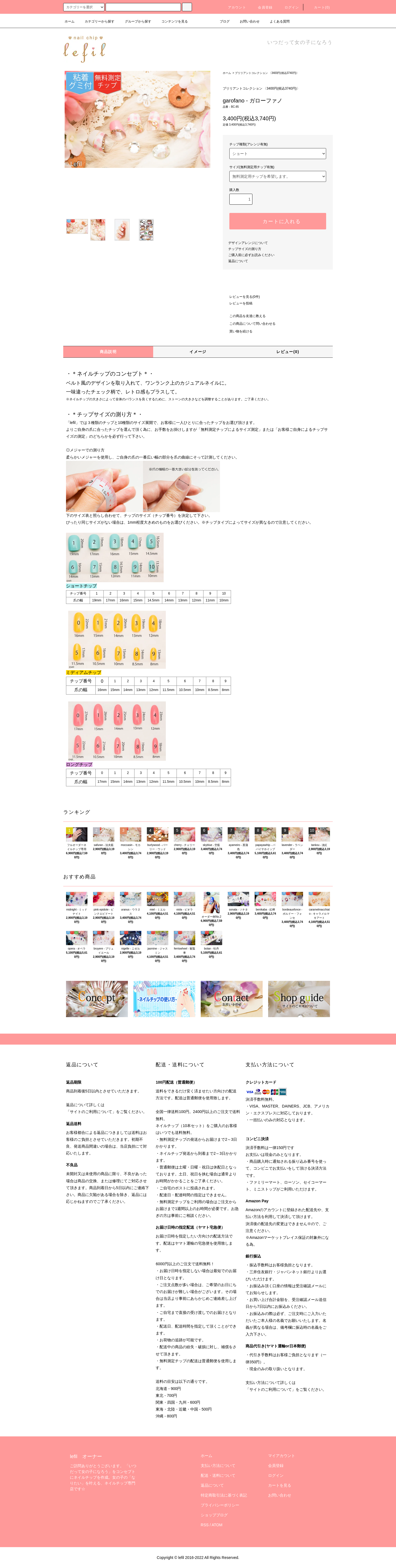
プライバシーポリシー (220, 1505)
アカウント (233, 7)
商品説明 (108, 351)
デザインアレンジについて (248, 243)
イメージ (198, 351)
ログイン (288, 7)
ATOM (217, 1525)
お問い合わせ (246, 21)
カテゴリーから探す (96, 21)
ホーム (70, 21)
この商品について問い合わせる (249, 324)
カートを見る (279, 1485)
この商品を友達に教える (244, 316)
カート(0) (318, 7)
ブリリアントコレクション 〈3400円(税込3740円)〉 (267, 72)
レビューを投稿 (237, 303)
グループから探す (134, 21)
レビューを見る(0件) (241, 297)
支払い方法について (218, 1465)
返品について (238, 261)
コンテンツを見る (171, 21)
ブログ (221, 21)
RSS (205, 1525)
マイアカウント (281, 1455)
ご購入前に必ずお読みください (251, 255)
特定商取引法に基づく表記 (224, 1495)
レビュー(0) (287, 351)
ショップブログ (214, 1515)
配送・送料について (218, 1475)
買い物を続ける (237, 331)
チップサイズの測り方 (244, 249)
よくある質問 (276, 21)
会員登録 (262, 7)
